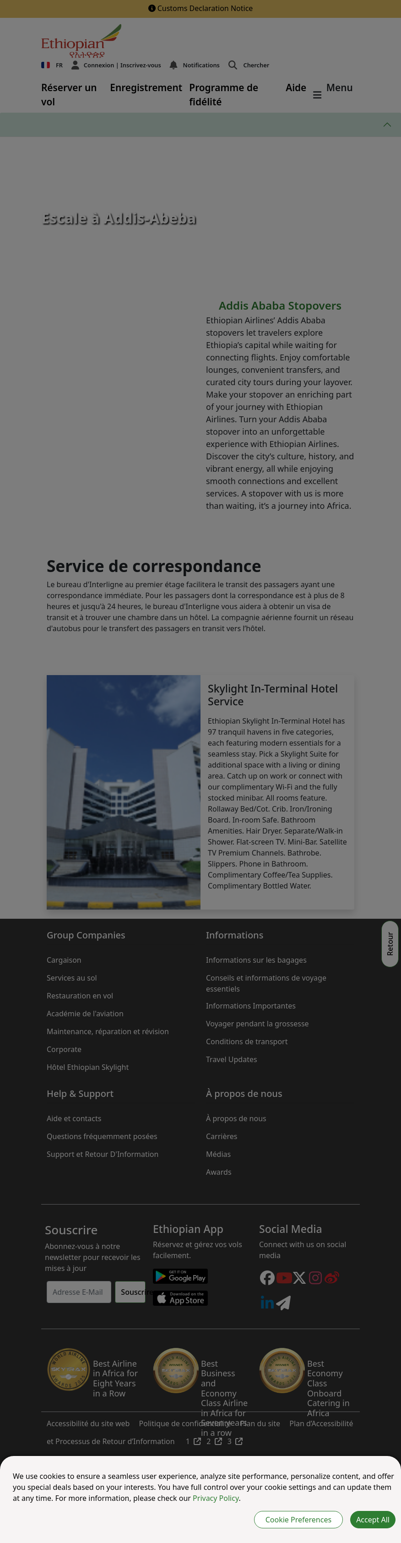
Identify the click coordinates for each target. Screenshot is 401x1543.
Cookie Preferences (298, 1520)
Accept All (373, 1520)
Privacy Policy (215, 1498)
